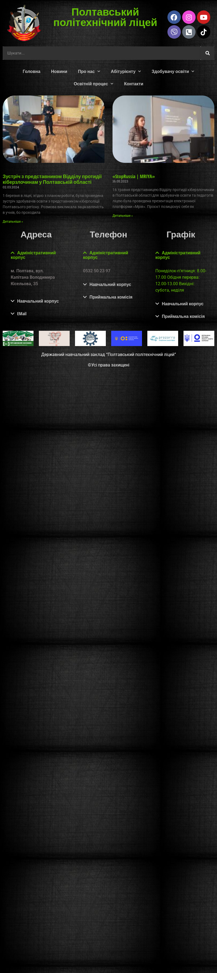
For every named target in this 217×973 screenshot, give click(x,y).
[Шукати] (207, 53)
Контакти (133, 84)
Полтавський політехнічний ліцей (105, 16)
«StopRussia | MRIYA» (134, 176)
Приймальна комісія (110, 297)
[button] (36, 255)
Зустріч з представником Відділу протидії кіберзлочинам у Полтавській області (52, 179)
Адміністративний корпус (33, 255)
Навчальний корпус (38, 301)
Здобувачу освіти (173, 71)
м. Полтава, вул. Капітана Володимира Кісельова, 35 (33, 277)
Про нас (89, 71)
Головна (31, 71)
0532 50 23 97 (96, 270)
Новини (59, 71)
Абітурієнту (126, 71)
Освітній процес (93, 83)
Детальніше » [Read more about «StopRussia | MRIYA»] (123, 216)
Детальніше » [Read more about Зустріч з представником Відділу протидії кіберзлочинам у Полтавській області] (13, 221)
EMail (22, 314)
